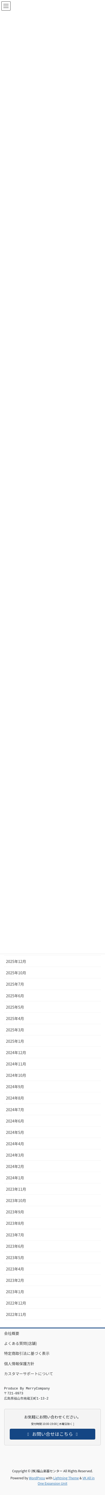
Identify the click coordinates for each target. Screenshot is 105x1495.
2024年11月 (16, 1064)
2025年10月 (16, 972)
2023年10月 (16, 1200)
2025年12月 (16, 961)
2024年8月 (15, 1098)
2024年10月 (16, 1075)
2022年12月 (16, 1303)
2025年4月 (15, 1018)
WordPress (37, 1478)
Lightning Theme (66, 1478)
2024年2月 (15, 1166)
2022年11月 (16, 1314)
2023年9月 (15, 1212)
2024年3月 (15, 1155)
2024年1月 (15, 1177)
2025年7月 (15, 984)
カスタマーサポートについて (28, 1373)
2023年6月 (15, 1246)
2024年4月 (15, 1143)
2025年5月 (15, 1007)
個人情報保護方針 (19, 1363)
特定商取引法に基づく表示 (27, 1353)
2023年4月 (15, 1269)
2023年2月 (15, 1280)
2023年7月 (15, 1234)
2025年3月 (15, 1029)
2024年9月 (15, 1086)
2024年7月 (15, 1109)
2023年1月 (15, 1291)
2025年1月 (15, 1041)
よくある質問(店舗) (20, 1343)
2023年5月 (15, 1257)
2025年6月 (15, 995)
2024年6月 (15, 1121)
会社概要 (11, 1333)
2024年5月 (15, 1132)
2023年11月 (16, 1189)
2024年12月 (16, 1052)
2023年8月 (15, 1223)
